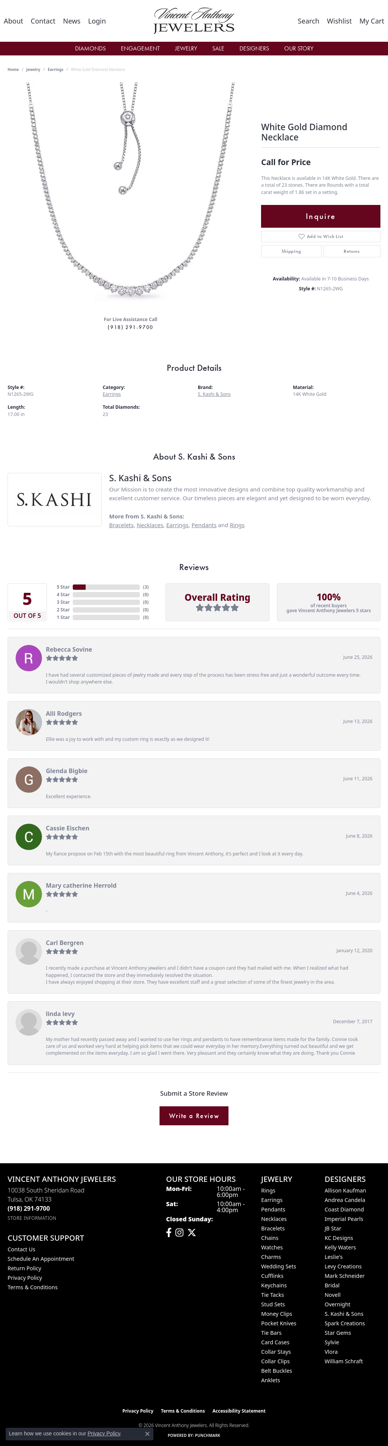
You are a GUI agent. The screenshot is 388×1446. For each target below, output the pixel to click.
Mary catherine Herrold (81, 885)
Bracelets (121, 525)
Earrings (55, 69)
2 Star (63, 609)
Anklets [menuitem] (270, 1380)
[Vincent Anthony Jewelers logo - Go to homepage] (194, 21)
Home (13, 69)
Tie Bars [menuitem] (271, 1332)
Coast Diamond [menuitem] (344, 1209)
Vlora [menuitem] (331, 1351)
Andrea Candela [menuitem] (345, 1199)
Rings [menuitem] (268, 1190)
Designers (254, 48)
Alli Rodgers (64, 713)
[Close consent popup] (147, 1434)
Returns (352, 251)
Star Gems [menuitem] (338, 1332)
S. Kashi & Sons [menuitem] (344, 1313)
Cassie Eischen (67, 828)
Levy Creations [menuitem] (343, 1266)
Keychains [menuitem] (273, 1285)
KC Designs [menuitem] (339, 1237)
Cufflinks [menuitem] (272, 1275)
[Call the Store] (29, 1208)
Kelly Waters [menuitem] (340, 1247)
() (146, 587)
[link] (13, 21)
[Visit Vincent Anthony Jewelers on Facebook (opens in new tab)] (169, 1232)
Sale (218, 48)
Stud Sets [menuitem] (273, 1304)
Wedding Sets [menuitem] (278, 1266)
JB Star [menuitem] (333, 1228)
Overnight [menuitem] (337, 1304)
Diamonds (90, 48)
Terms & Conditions (33, 1287)
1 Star (63, 617)
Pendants (203, 525)
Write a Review (194, 1116)
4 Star (63, 594)
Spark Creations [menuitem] (345, 1323)
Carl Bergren (65, 943)
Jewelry (186, 48)
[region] (130, 196)
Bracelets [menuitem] (273, 1228)
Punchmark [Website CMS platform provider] (208, 1435)
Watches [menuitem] (272, 1247)
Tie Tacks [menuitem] (272, 1294)
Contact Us (21, 1249)
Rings (237, 525)
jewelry (33, 69)
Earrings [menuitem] (271, 1199)
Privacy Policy (25, 1277)
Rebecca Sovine (69, 649)
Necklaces (150, 525)
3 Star (63, 602)
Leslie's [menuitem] (334, 1256)
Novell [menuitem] (333, 1294)
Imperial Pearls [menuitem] (344, 1218)
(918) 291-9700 (130, 327)
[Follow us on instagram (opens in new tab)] (179, 1232)
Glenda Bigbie (67, 771)
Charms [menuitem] (271, 1256)
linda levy (60, 1014)
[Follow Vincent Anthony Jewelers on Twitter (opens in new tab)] (191, 1232)
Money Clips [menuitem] (276, 1313)
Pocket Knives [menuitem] (278, 1323)
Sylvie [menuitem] (332, 1342)
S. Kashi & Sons (214, 394)
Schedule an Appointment (41, 1258)
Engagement (140, 48)
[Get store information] (32, 1218)
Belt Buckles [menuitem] (276, 1370)
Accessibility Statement (239, 1411)
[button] (97, 21)
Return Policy (24, 1268)
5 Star (63, 587)
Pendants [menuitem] (273, 1209)
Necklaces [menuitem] (273, 1218)
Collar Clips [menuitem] (275, 1361)
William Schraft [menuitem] (344, 1361)
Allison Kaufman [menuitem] (345, 1190)
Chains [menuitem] (269, 1237)
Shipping (291, 251)
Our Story (298, 48)
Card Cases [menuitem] (275, 1342)
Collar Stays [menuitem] (276, 1351)
